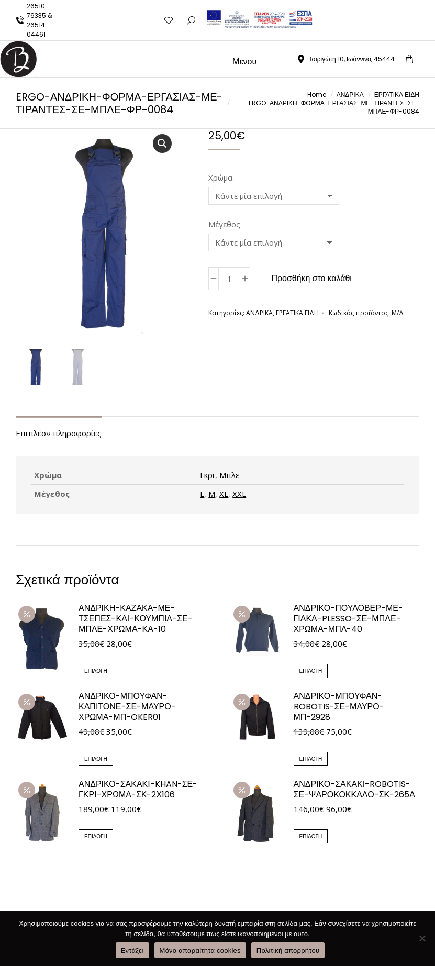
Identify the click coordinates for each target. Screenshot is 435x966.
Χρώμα (220, 177)
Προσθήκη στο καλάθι (311, 278)
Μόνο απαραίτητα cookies (200, 950)
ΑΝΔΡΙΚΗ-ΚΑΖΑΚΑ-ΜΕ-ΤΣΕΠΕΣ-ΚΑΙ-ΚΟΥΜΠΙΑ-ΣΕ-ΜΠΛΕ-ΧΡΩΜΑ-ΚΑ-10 (136, 620)
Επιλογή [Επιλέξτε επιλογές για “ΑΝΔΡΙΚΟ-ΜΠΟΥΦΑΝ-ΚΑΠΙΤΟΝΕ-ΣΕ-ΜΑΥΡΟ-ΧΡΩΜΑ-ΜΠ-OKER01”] (95, 760)
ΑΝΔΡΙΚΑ (259, 312)
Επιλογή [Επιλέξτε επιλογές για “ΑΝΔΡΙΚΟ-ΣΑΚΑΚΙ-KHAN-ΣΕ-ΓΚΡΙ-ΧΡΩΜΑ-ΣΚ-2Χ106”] (95, 837)
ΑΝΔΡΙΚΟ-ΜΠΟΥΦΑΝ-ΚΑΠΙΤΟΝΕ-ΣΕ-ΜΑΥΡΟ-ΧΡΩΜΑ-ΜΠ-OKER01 (127, 708)
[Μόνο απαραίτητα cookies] (422, 938)
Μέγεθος (224, 224)
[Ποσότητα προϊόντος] (229, 278)
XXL (239, 495)
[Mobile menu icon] (236, 62)
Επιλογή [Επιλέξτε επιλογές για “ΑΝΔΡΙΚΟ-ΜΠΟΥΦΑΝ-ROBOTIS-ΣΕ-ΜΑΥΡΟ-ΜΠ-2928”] (310, 760)
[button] (162, 143)
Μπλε (229, 476)
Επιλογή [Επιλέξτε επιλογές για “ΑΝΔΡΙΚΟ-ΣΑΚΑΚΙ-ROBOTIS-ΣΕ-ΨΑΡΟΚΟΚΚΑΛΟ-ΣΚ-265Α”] (310, 837)
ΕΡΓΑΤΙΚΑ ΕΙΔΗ (297, 312)
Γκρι (207, 476)
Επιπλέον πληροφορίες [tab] (59, 434)
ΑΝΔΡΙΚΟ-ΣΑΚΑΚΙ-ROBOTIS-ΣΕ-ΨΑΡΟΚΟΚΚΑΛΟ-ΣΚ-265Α (354, 790)
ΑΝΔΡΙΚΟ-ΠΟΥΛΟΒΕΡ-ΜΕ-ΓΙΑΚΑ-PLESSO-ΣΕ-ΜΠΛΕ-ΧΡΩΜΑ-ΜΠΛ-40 (348, 620)
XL (223, 495)
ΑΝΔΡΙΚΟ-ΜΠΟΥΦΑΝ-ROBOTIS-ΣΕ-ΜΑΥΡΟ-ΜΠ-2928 (339, 708)
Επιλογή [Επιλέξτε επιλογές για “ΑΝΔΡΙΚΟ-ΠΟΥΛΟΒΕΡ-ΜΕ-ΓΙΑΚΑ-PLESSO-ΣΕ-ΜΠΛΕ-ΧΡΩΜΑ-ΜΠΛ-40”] (310, 672)
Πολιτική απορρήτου (287, 950)
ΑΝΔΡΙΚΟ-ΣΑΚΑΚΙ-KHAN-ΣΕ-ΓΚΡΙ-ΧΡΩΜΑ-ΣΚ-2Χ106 (138, 790)
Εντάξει (132, 950)
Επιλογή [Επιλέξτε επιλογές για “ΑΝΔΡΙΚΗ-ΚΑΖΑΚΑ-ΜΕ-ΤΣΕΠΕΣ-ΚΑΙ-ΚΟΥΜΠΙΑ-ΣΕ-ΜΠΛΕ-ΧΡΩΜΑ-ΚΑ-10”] (95, 672)
